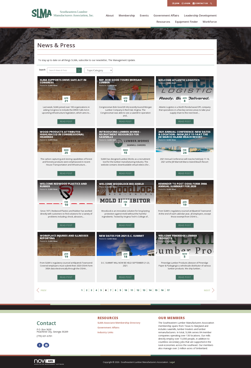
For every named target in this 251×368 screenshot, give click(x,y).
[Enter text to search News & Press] (61, 70)
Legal (172, 362)
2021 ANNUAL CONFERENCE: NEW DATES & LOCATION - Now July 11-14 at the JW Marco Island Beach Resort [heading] (184, 134)
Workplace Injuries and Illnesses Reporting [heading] (64, 236)
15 (156, 290)
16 (162, 290)
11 (131, 290)
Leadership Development (200, 15)
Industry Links (105, 332)
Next (209, 290)
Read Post (66, 121)
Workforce (210, 21)
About (110, 15)
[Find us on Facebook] (40, 345)
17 (168, 290)
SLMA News (52, 85)
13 (144, 290)
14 (150, 290)
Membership (127, 15)
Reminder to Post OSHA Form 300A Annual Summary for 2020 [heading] (182, 185)
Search (42, 69)
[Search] (79, 70)
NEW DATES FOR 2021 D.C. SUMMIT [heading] (121, 235)
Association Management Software (49, 362)
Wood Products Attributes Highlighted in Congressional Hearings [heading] (62, 134)
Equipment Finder (186, 21)
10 (125, 290)
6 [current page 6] (105, 290)
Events (144, 15)
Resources (163, 21)
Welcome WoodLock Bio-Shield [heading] (121, 184)
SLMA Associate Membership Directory (119, 322)
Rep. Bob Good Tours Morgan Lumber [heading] (120, 81)
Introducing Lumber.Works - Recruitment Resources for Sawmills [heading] (120, 134)
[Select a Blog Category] (98, 70)
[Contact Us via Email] (46, 345)
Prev (41, 290)
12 (138, 290)
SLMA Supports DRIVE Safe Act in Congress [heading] (63, 81)
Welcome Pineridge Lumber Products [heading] (177, 236)
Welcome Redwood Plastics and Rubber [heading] (63, 185)
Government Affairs (166, 15)
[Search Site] (211, 3)
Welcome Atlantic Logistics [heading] (179, 80)
